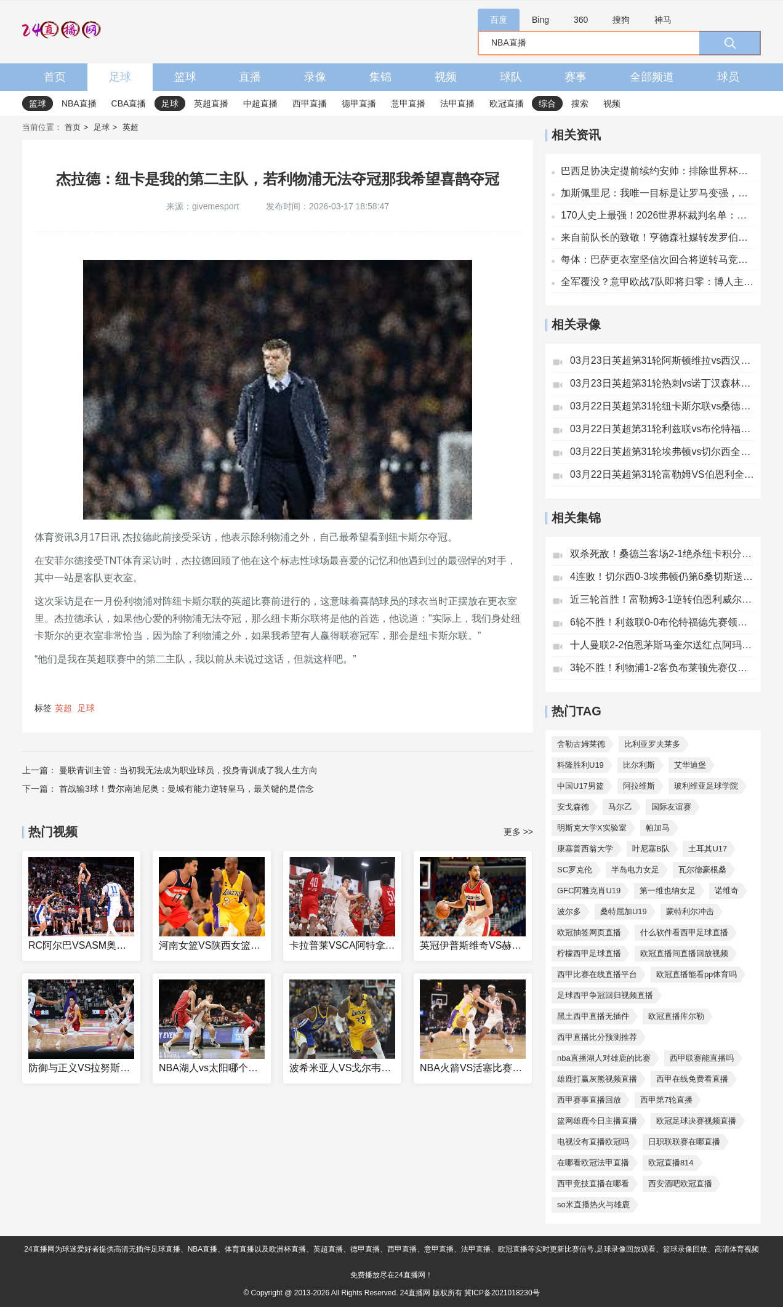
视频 (446, 77)
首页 (55, 77)
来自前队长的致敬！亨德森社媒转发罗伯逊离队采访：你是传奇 (658, 237)
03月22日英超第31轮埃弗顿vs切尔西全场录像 (662, 451)
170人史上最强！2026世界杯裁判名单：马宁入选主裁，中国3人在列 (658, 215)
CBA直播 (129, 103)
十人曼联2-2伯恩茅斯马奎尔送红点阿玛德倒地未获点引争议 (662, 645)
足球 (120, 77)
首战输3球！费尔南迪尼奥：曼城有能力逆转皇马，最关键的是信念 (186, 789)
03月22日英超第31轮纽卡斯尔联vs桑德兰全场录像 (662, 406)
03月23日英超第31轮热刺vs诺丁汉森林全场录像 (662, 383)
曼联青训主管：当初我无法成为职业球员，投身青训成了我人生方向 (188, 770)
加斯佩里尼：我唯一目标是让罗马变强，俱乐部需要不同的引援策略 (658, 193)
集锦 (380, 77)
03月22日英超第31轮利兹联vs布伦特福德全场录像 (662, 429)
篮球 (185, 77)
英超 (130, 127)
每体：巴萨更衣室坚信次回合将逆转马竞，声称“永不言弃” (658, 259)
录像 (315, 77)
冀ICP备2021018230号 (502, 1293)
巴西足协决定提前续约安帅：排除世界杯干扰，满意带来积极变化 (658, 171)
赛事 (575, 77)
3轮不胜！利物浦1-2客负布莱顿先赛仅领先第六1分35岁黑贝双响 (662, 667)
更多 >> (518, 832)
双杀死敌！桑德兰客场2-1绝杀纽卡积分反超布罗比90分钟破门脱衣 (662, 554)
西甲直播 (309, 103)
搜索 (579, 103)
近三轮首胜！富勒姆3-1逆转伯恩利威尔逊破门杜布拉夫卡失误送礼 (662, 599)
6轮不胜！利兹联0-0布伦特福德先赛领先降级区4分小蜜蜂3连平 (662, 622)
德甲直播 (359, 103)
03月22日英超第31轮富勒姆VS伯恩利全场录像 (662, 474)
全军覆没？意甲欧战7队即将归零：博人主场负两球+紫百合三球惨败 (658, 281)
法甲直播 (457, 103)
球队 (511, 77)
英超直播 (211, 103)
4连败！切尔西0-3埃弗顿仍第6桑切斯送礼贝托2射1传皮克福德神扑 (662, 576)
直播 (250, 77)
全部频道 (652, 77)
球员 (728, 77)
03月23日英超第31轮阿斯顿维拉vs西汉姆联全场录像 (662, 360)
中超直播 (260, 103)
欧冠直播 (506, 103)
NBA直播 (79, 103)
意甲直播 (408, 103)
